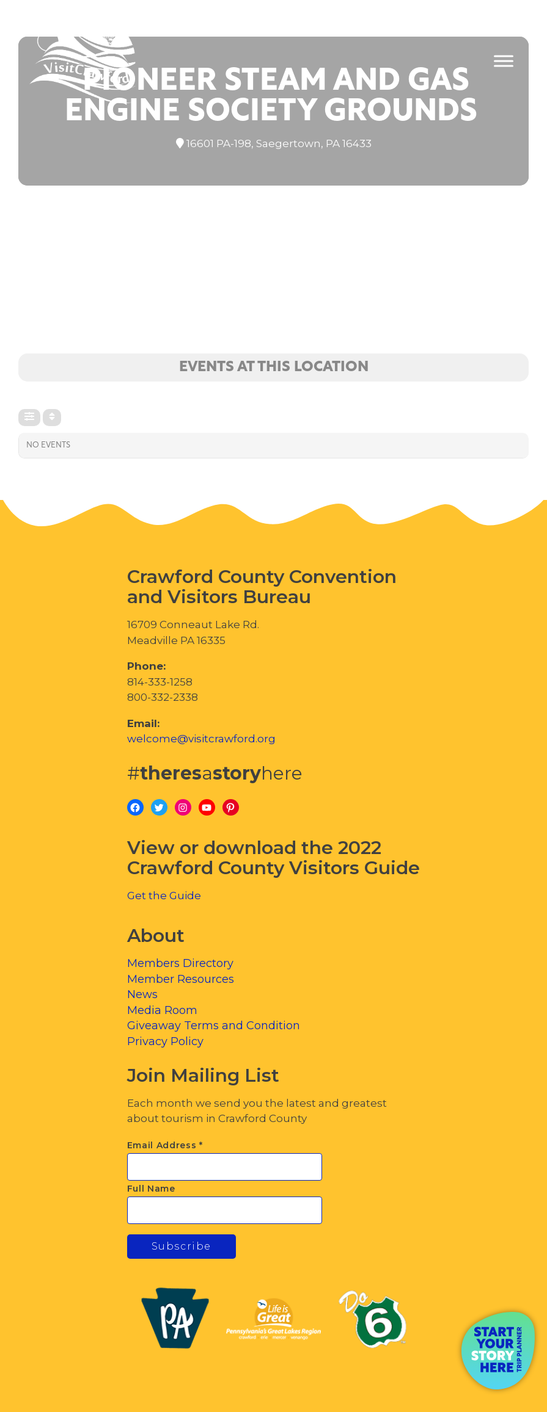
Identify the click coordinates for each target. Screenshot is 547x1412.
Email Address (165, 1145)
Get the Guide (164, 895)
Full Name (151, 1188)
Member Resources (180, 979)
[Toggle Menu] (503, 61)
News (142, 994)
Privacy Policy (165, 1041)
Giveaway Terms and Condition (213, 1025)
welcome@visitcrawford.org (201, 739)
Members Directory (180, 963)
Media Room (162, 1010)
